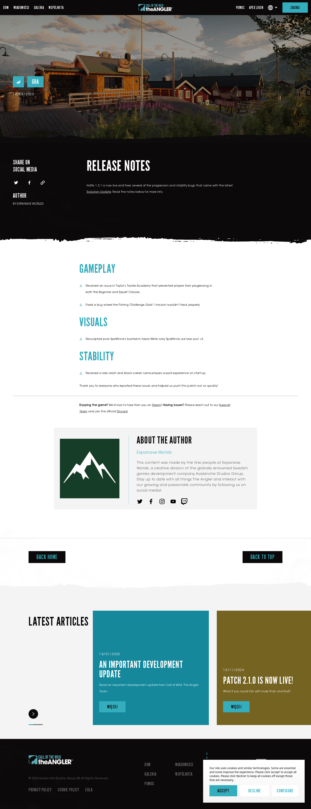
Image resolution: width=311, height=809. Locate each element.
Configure (285, 791)
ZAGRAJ (295, 7)
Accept (223, 791)
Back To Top (263, 557)
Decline (254, 791)
